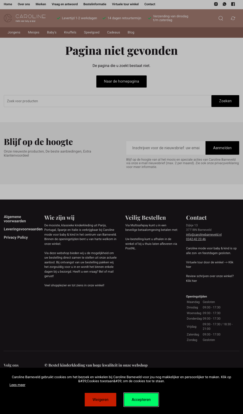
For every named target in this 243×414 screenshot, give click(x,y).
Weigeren (100, 399)
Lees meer (17, 385)
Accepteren (141, 399)
